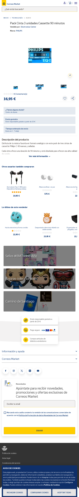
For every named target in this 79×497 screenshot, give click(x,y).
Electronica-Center (28, 27)
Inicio (6, 18)
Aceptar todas (64, 493)
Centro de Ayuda (11, 112)
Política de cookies (9, 453)
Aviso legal (6, 458)
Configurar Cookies (39, 493)
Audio (28, 18)
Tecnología (17, 18)
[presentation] (22, 422)
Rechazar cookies (15, 493)
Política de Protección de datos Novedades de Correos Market (43, 415)
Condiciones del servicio (11, 463)
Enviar (39, 430)
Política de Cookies (52, 485)
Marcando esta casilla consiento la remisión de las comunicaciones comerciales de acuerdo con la (39, 413)
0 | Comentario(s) (20, 94)
